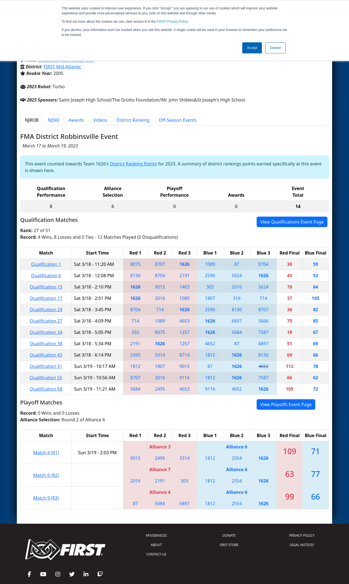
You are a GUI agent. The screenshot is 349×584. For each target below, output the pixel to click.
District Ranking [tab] (133, 120)
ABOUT (156, 545)
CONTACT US (156, 554)
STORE (229, 545)
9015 (160, 287)
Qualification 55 (46, 378)
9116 (184, 378)
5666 (263, 321)
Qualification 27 (46, 321)
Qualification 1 (46, 264)
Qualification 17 (46, 298)
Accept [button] (252, 48)
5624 (237, 275)
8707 (160, 264)
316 (236, 298)
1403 (184, 287)
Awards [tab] (76, 120)
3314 (160, 355)
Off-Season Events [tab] (177, 120)
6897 (237, 321)
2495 (135, 355)
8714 (184, 355)
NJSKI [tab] (53, 120)
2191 (184, 275)
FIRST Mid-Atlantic (62, 67)
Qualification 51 (46, 366)
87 (236, 264)
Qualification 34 (46, 332)
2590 (210, 275)
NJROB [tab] (31, 120)
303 (210, 287)
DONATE (229, 535)
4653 (184, 321)
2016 (237, 287)
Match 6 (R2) (46, 475)
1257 (184, 332)
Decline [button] (275, 48)
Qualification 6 (46, 275)
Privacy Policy (172, 22)
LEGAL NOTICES (302, 545)
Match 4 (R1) (46, 453)
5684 (237, 332)
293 (135, 332)
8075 (135, 264)
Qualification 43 (46, 355)
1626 (184, 264)
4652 (210, 344)
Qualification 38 (46, 344)
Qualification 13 (46, 287)
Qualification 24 (46, 310)
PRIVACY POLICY (301, 535)
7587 (263, 332)
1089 (210, 264)
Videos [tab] (100, 120)
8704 (263, 264)
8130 (135, 275)
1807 (210, 298)
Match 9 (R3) (46, 498)
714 (263, 298)
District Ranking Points (133, 164)
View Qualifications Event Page (292, 222)
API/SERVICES (156, 535)
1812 (210, 355)
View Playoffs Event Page (286, 404)
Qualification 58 (46, 389)
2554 (237, 458)
